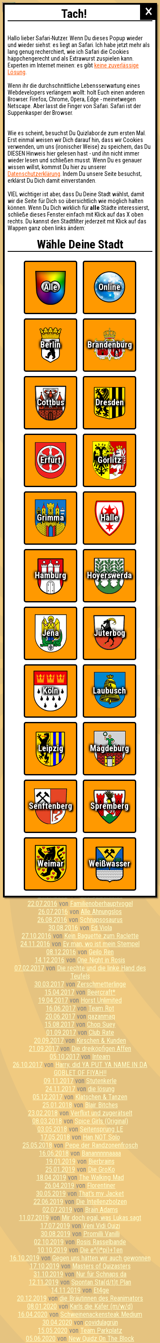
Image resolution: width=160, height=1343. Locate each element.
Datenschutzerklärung (34, 173)
